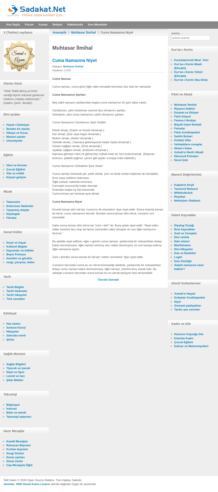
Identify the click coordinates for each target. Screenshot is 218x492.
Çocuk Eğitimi (15, 169)
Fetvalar (179, 128)
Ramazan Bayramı (18, 445)
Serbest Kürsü (16, 327)
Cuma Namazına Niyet (74, 60)
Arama (43, 24)
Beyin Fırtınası (16, 254)
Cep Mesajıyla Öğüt (19, 465)
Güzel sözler (14, 461)
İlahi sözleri (182, 241)
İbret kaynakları (184, 229)
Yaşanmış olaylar (17, 210)
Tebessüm (13, 202)
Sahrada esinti (16, 335)
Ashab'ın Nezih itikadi (188, 152)
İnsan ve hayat (16, 242)
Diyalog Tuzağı (184, 225)
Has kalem (13, 323)
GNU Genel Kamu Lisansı (33, 484)
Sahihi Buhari (183, 136)
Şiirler (10, 339)
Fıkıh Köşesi (182, 116)
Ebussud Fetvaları (186, 156)
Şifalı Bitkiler (15, 380)
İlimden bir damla (18, 129)
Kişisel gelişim (16, 177)
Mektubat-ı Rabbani (187, 200)
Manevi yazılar (16, 136)
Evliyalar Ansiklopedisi (189, 297)
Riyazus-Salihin (184, 108)
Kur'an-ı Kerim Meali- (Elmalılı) (188, 66)
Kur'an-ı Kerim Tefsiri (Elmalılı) (188, 74)
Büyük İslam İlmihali (187, 124)
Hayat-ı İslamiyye (17, 124)
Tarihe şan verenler (187, 309)
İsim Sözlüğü (183, 261)
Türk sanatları (15, 298)
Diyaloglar (13, 213)
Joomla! (8, 484)
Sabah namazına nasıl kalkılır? (189, 267)
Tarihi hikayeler (16, 295)
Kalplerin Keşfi (184, 185)
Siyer (177, 301)
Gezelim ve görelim (19, 258)
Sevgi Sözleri (15, 453)
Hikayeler (12, 331)
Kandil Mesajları (17, 441)
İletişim (57, 24)
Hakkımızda (75, 24)
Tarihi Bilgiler (15, 287)
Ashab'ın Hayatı (184, 293)
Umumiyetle (14, 140)
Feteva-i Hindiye (185, 120)
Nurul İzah (181, 160)
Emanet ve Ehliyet (186, 112)
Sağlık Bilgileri (16, 364)
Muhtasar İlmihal (83, 32)
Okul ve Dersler (16, 165)
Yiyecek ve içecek (18, 368)
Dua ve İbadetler (185, 253)
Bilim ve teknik (16, 412)
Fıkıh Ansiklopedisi (187, 132)
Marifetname (182, 245)
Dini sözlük (181, 237)
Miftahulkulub (183, 192)
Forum (29, 24)
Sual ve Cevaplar (185, 233)
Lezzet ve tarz (15, 376)
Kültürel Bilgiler (16, 246)
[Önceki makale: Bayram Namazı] (103, 279)
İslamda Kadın (183, 338)
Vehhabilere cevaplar (188, 144)
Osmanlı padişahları (187, 305)
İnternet (11, 408)
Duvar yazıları (15, 457)
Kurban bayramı (17, 449)
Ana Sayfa (13, 24)
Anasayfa (59, 32)
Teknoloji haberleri (18, 416)
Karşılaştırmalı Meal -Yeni (191, 60)
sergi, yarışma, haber (20, 262)
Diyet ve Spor (15, 372)
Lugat (178, 257)
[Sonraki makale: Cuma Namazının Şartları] (113, 279)
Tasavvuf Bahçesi (186, 188)
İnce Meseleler (97, 24)
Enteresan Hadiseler (20, 206)
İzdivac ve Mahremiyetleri (191, 346)
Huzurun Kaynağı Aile (188, 334)
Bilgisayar (13, 404)
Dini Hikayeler (183, 249)
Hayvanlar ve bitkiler (20, 250)
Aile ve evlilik (15, 173)
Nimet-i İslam (183, 148)
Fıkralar (11, 217)
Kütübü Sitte (182, 140)
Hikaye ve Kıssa (17, 132)
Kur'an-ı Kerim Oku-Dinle (191, 79)
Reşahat (179, 196)
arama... (176, 33)
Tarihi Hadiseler (16, 291)
